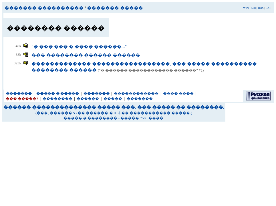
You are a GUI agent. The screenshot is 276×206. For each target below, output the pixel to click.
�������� (57, 98)
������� (140, 98)
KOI (253, 7)
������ (88, 98)
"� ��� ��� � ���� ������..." (79, 46)
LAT (268, 7)
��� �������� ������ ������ (85, 55)
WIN (246, 7)
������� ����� (115, 7)
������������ (136, 93)
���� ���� (178, 93)
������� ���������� (44, 7)
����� (113, 98)
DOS (261, 7)
